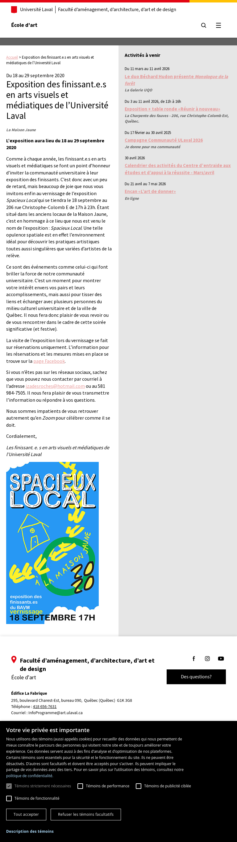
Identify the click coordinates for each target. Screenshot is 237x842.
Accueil (12, 57)
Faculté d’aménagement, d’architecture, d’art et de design (117, 9)
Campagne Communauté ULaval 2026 (164, 140)
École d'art (24, 25)
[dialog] (118, 781)
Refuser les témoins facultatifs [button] (86, 814)
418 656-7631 (45, 707)
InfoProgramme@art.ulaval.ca (55, 713)
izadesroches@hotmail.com (55, 386)
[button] (30, 831)
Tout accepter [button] (26, 814)
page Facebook (49, 361)
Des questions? (196, 676)
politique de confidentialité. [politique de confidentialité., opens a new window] (29, 775)
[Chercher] (203, 25)
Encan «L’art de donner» (150, 191)
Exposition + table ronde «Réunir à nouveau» (172, 109)
